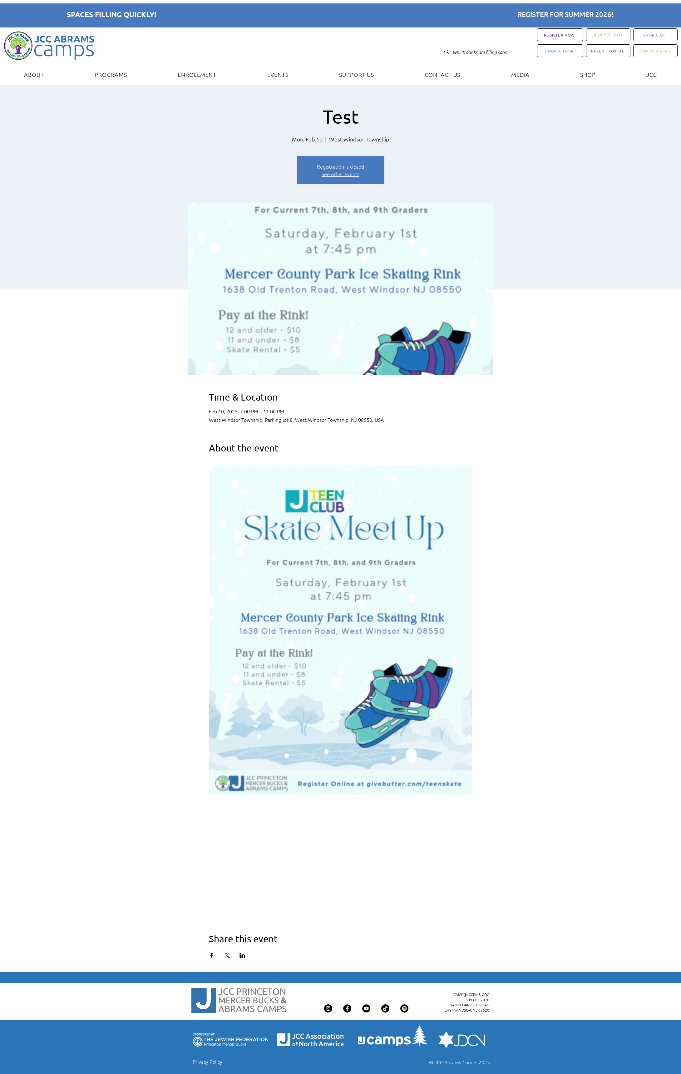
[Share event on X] (227, 955)
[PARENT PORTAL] (608, 50)
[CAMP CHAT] (655, 34)
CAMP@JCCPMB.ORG (471, 994)
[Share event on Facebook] (212, 955)
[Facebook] (347, 1008)
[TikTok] (385, 1008)
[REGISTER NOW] (560, 34)
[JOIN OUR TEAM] (655, 50)
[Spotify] (404, 1008)
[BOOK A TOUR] (560, 50)
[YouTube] (366, 1008)
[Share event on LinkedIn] (242, 955)
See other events (340, 173)
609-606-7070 (477, 999)
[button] (111, 74)
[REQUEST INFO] (608, 34)
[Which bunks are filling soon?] (486, 52)
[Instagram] (328, 1008)
